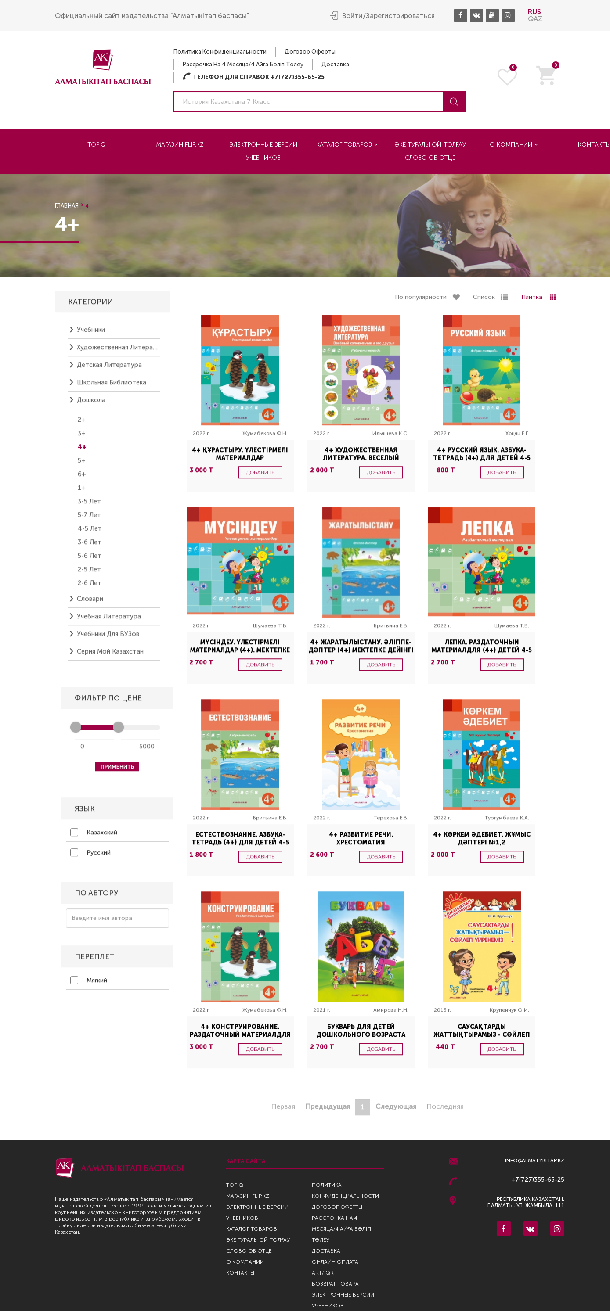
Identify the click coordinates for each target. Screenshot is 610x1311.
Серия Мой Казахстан (110, 655)
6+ (82, 478)
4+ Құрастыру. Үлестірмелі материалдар (240, 458)
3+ (82, 437)
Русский (90, 856)
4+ (82, 451)
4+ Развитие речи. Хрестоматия (361, 842)
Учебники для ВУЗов (108, 638)
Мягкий (88, 984)
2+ (82, 423)
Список (484, 301)
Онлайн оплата (335, 1262)
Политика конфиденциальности (220, 51)
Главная (67, 205)
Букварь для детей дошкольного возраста (360, 1034)
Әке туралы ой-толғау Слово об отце (430, 151)
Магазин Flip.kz (180, 144)
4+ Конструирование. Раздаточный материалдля (240, 1034)
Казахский (93, 836)
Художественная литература (118, 351)
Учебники (91, 334)
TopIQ (96, 144)
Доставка (335, 64)
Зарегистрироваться (400, 16)
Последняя (445, 1110)
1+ (82, 492)
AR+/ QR (323, 1273)
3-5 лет (89, 505)
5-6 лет (89, 560)
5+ (82, 464)
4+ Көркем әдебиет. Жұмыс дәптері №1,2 (482, 842)
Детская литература (109, 369)
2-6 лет (89, 587)
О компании (514, 144)
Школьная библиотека (111, 386)
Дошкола (91, 404)
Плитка (531, 301)
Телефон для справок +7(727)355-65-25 (253, 77)
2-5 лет (89, 573)
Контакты (240, 1273)
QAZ (535, 18)
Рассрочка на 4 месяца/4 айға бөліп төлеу (243, 64)
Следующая (395, 1110)
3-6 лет (89, 546)
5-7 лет (89, 519)
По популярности (421, 301)
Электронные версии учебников (263, 151)
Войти (352, 16)
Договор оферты (310, 51)
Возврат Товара (335, 1284)
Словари (90, 603)
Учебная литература (109, 620)
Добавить (260, 476)
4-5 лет (90, 532)
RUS (534, 11)
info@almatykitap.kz (534, 1161)
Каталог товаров (347, 144)
